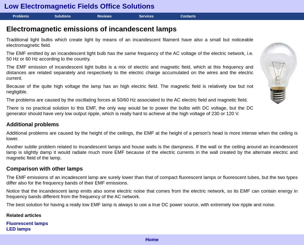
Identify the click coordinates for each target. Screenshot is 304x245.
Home (152, 239)
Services (146, 16)
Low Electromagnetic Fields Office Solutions (79, 6)
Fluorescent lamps (27, 223)
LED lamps (18, 229)
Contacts (188, 16)
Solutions (63, 16)
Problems (21, 16)
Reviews (104, 16)
